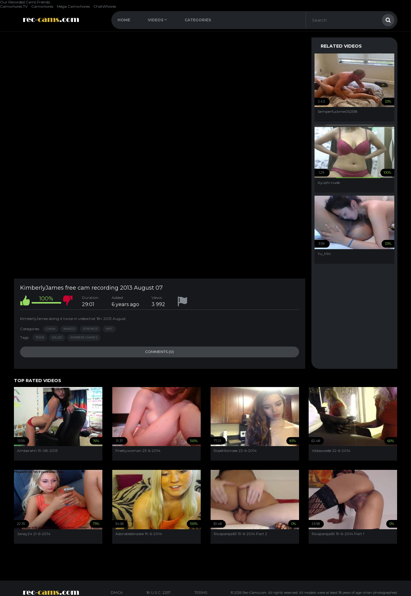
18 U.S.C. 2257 (158, 592)
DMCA (117, 592)
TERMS (200, 592)
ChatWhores (104, 6)
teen (40, 337)
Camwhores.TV (14, 6)
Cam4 (50, 329)
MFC (109, 329)
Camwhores (42, 6)
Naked (69, 329)
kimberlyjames (83, 337)
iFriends (90, 329)
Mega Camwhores (73, 6)
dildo (57, 337)
